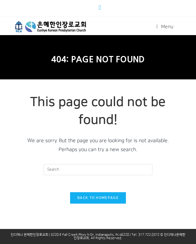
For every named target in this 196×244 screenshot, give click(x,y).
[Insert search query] (98, 169)
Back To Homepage (98, 198)
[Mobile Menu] (165, 26)
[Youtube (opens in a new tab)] (101, 7)
